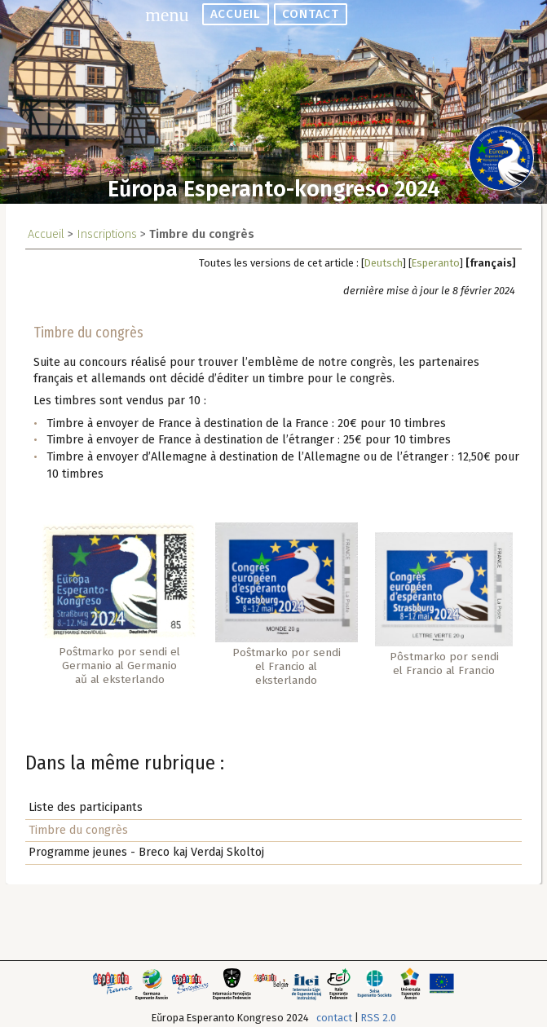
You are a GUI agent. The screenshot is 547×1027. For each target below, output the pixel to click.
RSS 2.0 (378, 1018)
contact (309, 14)
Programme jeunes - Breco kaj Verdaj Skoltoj (146, 852)
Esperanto (436, 263)
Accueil (46, 234)
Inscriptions (107, 234)
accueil (235, 14)
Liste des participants (86, 807)
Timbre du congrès (78, 830)
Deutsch (383, 263)
